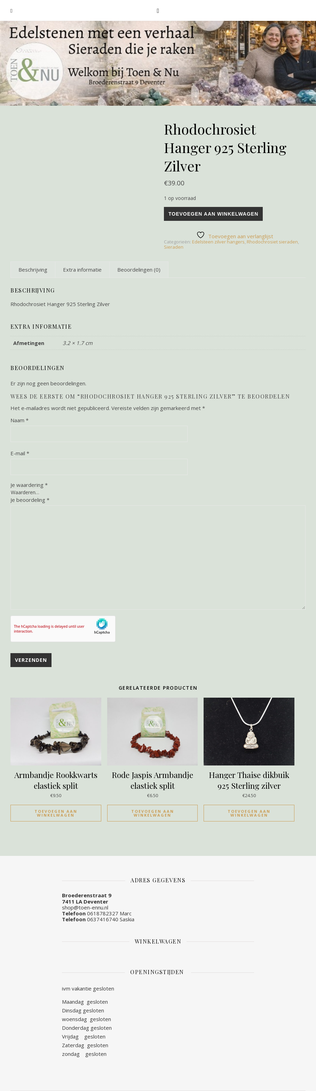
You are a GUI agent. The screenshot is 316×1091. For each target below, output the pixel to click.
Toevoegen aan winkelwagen (213, 214)
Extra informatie (82, 269)
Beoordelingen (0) (138, 269)
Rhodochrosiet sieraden (272, 242)
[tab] (32, 270)
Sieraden (173, 247)
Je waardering (29, 485)
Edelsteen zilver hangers (218, 242)
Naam (19, 420)
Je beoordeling (29, 499)
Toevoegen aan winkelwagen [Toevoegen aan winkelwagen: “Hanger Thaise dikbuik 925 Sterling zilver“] (249, 813)
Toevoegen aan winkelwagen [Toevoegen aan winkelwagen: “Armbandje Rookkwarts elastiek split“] (55, 813)
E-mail (19, 453)
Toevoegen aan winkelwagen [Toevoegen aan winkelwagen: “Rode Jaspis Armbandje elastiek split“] (152, 813)
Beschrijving (32, 269)
